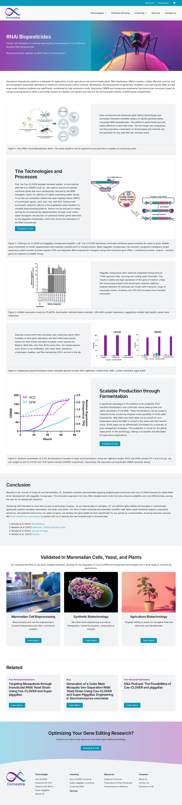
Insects (35, 534)
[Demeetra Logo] (12, 9)
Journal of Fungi (40, 531)
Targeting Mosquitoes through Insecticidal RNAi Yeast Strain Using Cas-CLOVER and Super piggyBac (30, 689)
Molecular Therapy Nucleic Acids (49, 527)
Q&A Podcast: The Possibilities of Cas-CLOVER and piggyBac (147, 685)
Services (74, 791)
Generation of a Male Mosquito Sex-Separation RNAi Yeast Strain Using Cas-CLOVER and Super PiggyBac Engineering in (89, 691)
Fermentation (38, 524)
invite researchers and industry (25, 516)
